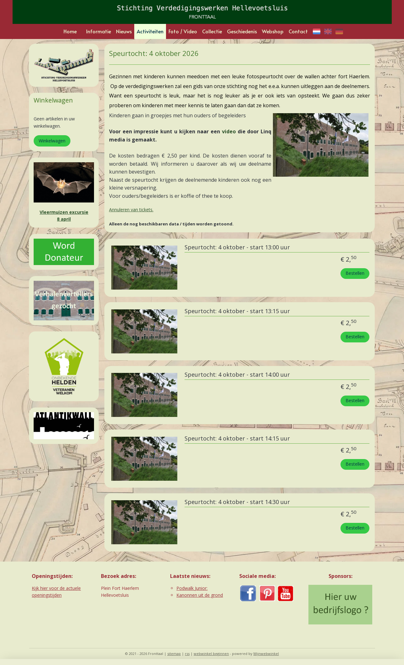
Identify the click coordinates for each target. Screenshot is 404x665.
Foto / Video (183, 31)
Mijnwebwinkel (266, 653)
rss (187, 653)
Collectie (212, 31)
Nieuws (124, 31)
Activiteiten (150, 31)
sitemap (174, 653)
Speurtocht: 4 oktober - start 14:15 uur (237, 438)
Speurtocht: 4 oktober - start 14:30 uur (237, 502)
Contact (298, 31)
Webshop (273, 31)
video (229, 131)
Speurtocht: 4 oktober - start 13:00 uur (237, 247)
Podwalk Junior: (192, 588)
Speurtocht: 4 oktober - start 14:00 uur (237, 374)
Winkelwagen (52, 141)
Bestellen (355, 273)
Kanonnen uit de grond (199, 595)
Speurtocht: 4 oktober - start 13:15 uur (237, 311)
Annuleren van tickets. (131, 210)
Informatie (98, 31)
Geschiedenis (242, 31)
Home (70, 31)
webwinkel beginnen (211, 653)
